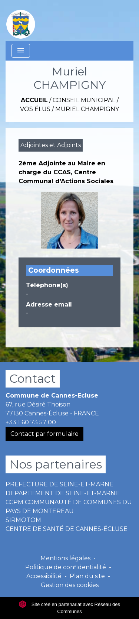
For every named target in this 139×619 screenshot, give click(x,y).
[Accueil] (21, 20)
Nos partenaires (55, 464)
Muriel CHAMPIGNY (87, 109)
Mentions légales (65, 558)
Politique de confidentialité (65, 567)
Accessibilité (44, 576)
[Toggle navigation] (20, 51)
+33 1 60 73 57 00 (31, 422)
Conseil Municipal (84, 100)
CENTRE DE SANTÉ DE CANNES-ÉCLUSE (67, 528)
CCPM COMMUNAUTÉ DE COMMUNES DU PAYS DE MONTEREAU (69, 507)
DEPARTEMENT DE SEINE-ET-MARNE (62, 493)
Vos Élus (35, 109)
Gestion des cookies (70, 585)
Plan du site (87, 576)
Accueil (34, 100)
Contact (32, 378)
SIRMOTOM (23, 520)
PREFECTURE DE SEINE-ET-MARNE (59, 484)
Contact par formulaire (44, 433)
